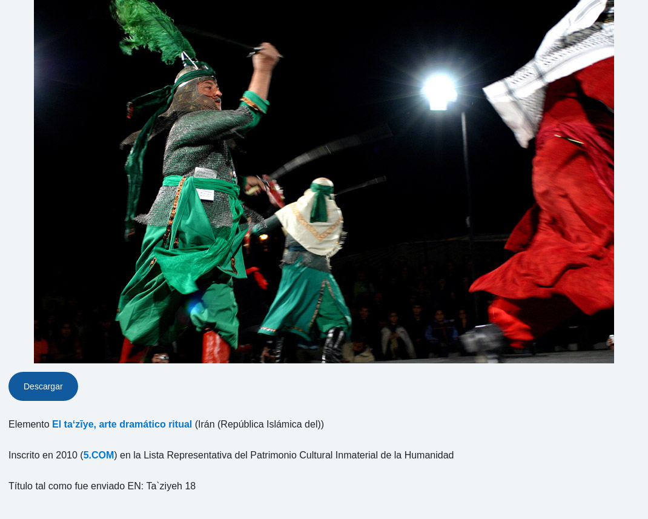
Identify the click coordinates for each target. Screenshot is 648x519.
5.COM (99, 455)
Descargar (43, 386)
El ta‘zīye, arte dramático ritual (122, 424)
